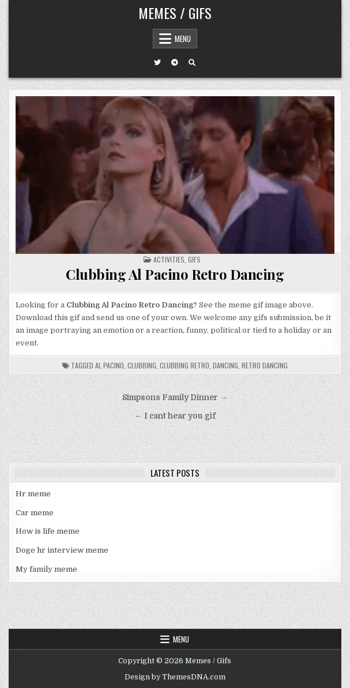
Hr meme (33, 493)
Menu (183, 38)
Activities (169, 259)
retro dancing (265, 365)
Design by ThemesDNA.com (175, 677)
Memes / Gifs (175, 12)
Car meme (35, 512)
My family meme (46, 569)
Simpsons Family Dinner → (175, 397)
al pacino (109, 365)
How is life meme (48, 531)
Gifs (194, 259)
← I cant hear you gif (175, 416)
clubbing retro (184, 365)
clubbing (141, 365)
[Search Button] (192, 62)
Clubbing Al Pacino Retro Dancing (175, 274)
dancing (225, 365)
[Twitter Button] (157, 62)
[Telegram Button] (174, 62)
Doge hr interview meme (62, 550)
